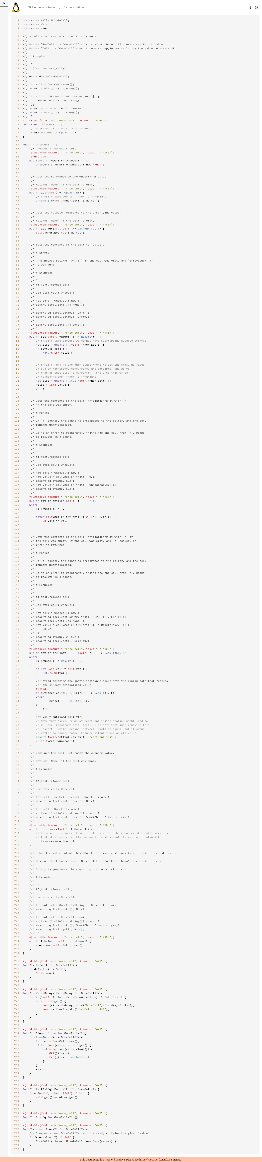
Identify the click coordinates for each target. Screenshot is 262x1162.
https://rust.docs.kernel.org (155, 1159)
